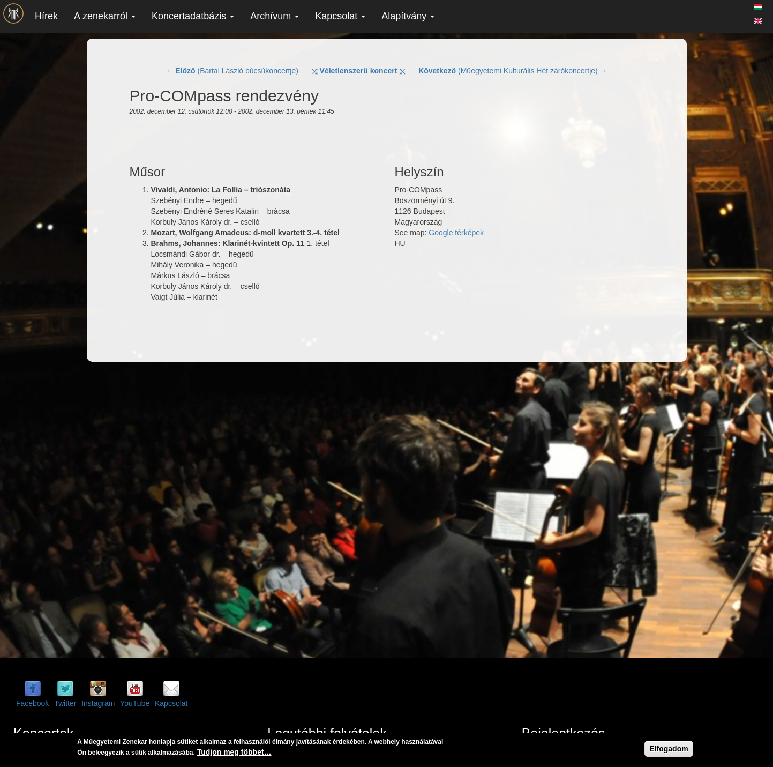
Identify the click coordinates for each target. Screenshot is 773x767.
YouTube (134, 703)
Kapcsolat (340, 16)
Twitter (65, 703)
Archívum (274, 16)
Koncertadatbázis (193, 16)
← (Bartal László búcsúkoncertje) (232, 70)
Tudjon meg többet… (234, 752)
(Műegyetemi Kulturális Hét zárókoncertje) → (512, 70)
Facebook (32, 703)
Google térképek (456, 232)
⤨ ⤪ (358, 70)
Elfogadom (668, 748)
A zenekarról (105, 16)
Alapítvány (407, 16)
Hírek (46, 16)
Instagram (98, 703)
